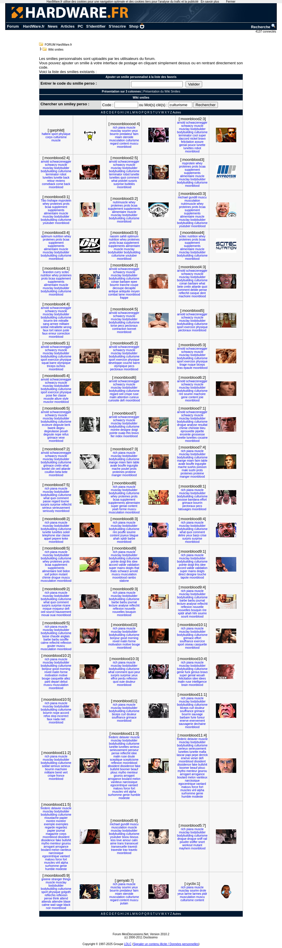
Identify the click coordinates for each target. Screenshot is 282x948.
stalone (124, 580)
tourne (65, 501)
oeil (121, 394)
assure (199, 141)
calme (45, 642)
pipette (199, 431)
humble (135, 794)
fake (137, 766)
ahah (116, 538)
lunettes (189, 148)
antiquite (124, 291)
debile (194, 289)
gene (184, 397)
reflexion (118, 608)
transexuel (131, 843)
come (59, 184)
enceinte (185, 434)
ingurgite (132, 465)
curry (57, 272)
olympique (63, 362)
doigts (130, 568)
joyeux (124, 535)
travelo (132, 849)
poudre (184, 842)
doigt (134, 429)
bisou (125, 837)
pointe (113, 433)
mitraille (63, 320)
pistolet (123, 180)
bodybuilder (198, 129)
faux (45, 330)
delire (181, 535)
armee (54, 324)
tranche (124, 285)
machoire (185, 296)
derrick (203, 755)
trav (125, 849)
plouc (113, 772)
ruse (135, 394)
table (136, 462)
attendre (57, 901)
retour (51, 180)
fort (133, 788)
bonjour (115, 638)
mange (113, 462)
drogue (181, 424)
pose (49, 395)
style (66, 398)
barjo (196, 535)
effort (203, 499)
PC (80, 26)
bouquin (131, 611)
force (127, 788)
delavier (124, 737)
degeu (60, 428)
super (202, 135)
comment (133, 177)
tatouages (184, 509)
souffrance (186, 641)
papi (188, 755)
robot (197, 148)
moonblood (124, 146)
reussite (49, 398)
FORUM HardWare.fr (58, 44)
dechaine (200, 723)
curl (123, 714)
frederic (113, 737)
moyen (135, 291)
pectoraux (131, 325)
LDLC (128, 944)
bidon (66, 571)
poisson (202, 467)
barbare (125, 281)
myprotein (188, 163)
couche (127, 362)
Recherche (263, 27)
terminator (185, 135)
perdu (122, 678)
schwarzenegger (196, 122)
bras (180, 367)
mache (116, 468)
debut (64, 681)
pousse (182, 499)
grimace (52, 437)
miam (118, 137)
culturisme (60, 137)
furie (193, 717)
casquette (200, 644)
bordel (46, 468)
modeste (124, 798)
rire (181, 394)
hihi (195, 613)
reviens (60, 180)
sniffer (194, 842)
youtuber (48, 223)
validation (133, 564)
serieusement (61, 507)
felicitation (187, 141)
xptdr (123, 538)
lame (122, 294)
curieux (134, 397)
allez (67, 678)
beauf (134, 769)
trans (120, 843)
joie (201, 397)
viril (126, 791)
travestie (116, 849)
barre (53, 362)
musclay (115, 130)
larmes (197, 893)
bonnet (131, 328)
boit (59, 571)
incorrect (62, 716)
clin (53, 468)
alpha (132, 791)
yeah (115, 509)
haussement (63, 611)
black (67, 904)
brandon (48, 272)
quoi (123, 177)
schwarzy (187, 125)
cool (195, 135)
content (124, 143)
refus (65, 434)
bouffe (122, 465)
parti (47, 681)
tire (56, 320)
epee (134, 281)
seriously (48, 511)
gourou (118, 775)
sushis (192, 467)
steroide (128, 137)
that (136, 568)
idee (135, 561)
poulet (125, 468)
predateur (126, 134)
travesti (132, 846)
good (124, 638)
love (119, 840)
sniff (199, 838)
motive (126, 644)
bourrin (114, 134)
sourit (184, 616)
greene (45, 879)
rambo (132, 577)
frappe (124, 297)
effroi (114, 678)
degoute (58, 424)
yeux (135, 130)
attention (122, 397)
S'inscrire (117, 26)
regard (114, 143)
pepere (56, 538)
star (58, 535)
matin (123, 641)
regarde (50, 827)
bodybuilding (185, 132)
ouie (122, 681)
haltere (46, 134)
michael (183, 197)
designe (125, 429)
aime (113, 843)
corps (48, 137)
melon (136, 778)
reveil (115, 641)
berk (67, 424)
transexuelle (119, 846)
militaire (64, 324)
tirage (183, 364)
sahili (123, 236)
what (114, 180)
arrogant (129, 775)
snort (201, 842)
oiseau (189, 644)
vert (65, 772)
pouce (192, 145)
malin (113, 397)
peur (137, 672)
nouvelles (118, 611)
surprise (118, 184)
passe (47, 501)
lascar (181, 755)
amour (127, 840)
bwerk (52, 428)
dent (203, 293)
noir (48, 908)
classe (62, 395)
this (128, 433)
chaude (55, 636)
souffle (64, 639)
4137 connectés (266, 31)
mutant (63, 574)
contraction (119, 328)
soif (47, 574)
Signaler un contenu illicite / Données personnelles (165, 944)
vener (194, 758)
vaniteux (116, 782)
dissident (113, 766)
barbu (123, 602)
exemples (62, 824)
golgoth (66, 892)
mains (121, 568)
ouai (53, 615)
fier (55, 395)
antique (113, 291)
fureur (201, 717)
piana (121, 127)
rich (115, 127)
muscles (117, 791)
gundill (193, 197)
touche (201, 574)
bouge (136, 644)
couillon (49, 472)
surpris (132, 180)
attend (64, 898)
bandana (193, 499)
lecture (113, 605)
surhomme (115, 794)
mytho (122, 772)
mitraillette (56, 327)
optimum (46, 236)
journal (132, 602)
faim (135, 134)
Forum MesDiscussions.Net (130, 934)
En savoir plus (210, 1)
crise (203, 535)
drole (203, 890)
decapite (130, 288)
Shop (137, 26)
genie (180, 672)
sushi (192, 470)
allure (57, 398)
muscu (134, 143)
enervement (197, 720)
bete (180, 286)
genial (183, 145)
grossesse (198, 434)
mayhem (184, 848)
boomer (125, 769)
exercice (189, 327)
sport (55, 134)
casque (194, 293)
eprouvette (187, 431)
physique (64, 134)
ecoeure (47, 424)
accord (113, 564)
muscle (56, 140)
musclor (48, 401)
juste (66, 330)
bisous (134, 837)
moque (47, 608)
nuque (192, 364)
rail (205, 838)
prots (195, 166)
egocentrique (118, 785)
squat (45, 362)
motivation (115, 644)
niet (63, 719)
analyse (192, 424)
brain (184, 684)
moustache (52, 817)
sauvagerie (186, 723)
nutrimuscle (120, 202)
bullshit (114, 769)
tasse (45, 636)
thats (113, 571)
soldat (45, 327)
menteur (132, 772)
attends (46, 901)
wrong (67, 327)
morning (133, 638)
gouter (51, 646)
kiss (113, 840)
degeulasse (51, 431)
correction (63, 333)
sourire (126, 130)
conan (115, 281)
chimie (183, 428)
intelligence (199, 681)
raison (58, 330)
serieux (47, 507)
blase (67, 901)
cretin (187, 286)
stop (54, 716)
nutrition (58, 236)
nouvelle (130, 608)
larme (188, 893)
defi (122, 400)
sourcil (50, 611)
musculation (117, 140)
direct (181, 574)
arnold (181, 122)
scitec (183, 236)
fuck (187, 672)
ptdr (204, 893)
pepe (195, 755)
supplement (192, 169)
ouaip (121, 433)
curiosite (113, 400)
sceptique (116, 759)
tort (51, 330)
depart (55, 681)
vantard (133, 785)
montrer (61, 821)
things (67, 879)
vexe (62, 437)
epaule (188, 367)
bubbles (130, 184)
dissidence (127, 766)
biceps (201, 364)
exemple (49, 824)
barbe (131, 538)
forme (123, 509)
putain (124, 903)
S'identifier (96, 26)
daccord (184, 138)
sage (59, 904)
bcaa (202, 166)
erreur (53, 333)
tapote (185, 577)
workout (187, 845)
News (53, 26)
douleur (130, 681)
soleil (66, 532)
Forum (13, 26)
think (56, 898)
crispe (128, 394)
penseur (133, 750)
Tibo (43, 200)
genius (195, 672)
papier (63, 817)
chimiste (193, 428)
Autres (176, 112)
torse (114, 325)
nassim (114, 236)
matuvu (118, 788)
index (118, 436)
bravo (202, 138)
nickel (194, 138)
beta (58, 472)
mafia (202, 751)
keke (65, 538)
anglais (65, 636)
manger (116, 475)
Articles (68, 26)
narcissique (130, 782)
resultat (202, 424)
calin (135, 840)
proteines (185, 166)
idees (202, 678)
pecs (121, 325)
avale (113, 465)
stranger (56, 879)
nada (56, 719)
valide (122, 564)
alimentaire (187, 176)
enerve (184, 720)
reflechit (184, 293)
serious (55, 766)
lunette (201, 145)
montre (114, 429)
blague (134, 535)
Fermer (230, 1)
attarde (196, 286)
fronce (60, 775)
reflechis (50, 895)
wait (53, 904)
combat (113, 294)
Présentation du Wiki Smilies (161, 91)
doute (131, 756)
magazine (52, 833)
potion (54, 574)
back (66, 177)
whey (199, 163)
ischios (60, 366)
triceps (51, 366)
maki (185, 470)
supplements (192, 173)
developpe (115, 362)
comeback (48, 184)
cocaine (202, 437)
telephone (48, 535)
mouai (45, 615)
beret (58, 772)
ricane (66, 605)
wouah (200, 675)
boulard (126, 778)
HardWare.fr (34, 26)
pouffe (122, 532)
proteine (130, 472)
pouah (64, 431)
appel (47, 538)
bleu (202, 428)
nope (58, 434)
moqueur (58, 608)
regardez (61, 827)
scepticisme (130, 759)
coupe (134, 285)
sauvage (197, 714)
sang (46, 324)
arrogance (114, 778)
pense (203, 289)
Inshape (52, 200)
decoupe (118, 288)
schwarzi (123, 571)
